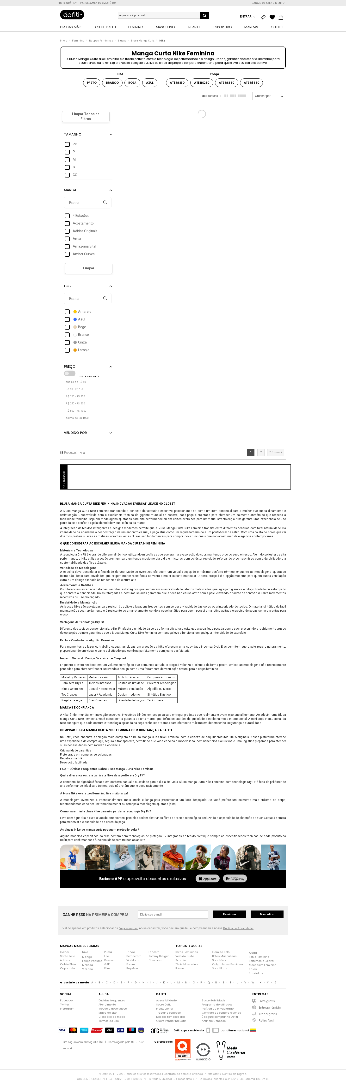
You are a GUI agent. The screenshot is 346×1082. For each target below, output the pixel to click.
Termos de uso (109, 1022)
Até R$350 (226, 84)
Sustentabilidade (213, 1001)
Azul (150, 84)
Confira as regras (234, 1075)
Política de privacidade (218, 1009)
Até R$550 (251, 84)
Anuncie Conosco (214, 1022)
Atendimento (107, 1005)
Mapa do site (108, 1014)
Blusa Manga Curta (142, 41)
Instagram (67, 1009)
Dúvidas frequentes (112, 1001)
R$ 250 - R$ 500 (75, 404)
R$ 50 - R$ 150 (74, 390)
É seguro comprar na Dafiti (220, 1018)
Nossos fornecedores (170, 1018)
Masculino (267, 915)
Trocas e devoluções (113, 1009)
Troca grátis (268, 1015)
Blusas (122, 41)
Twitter (64, 1005)
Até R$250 (201, 84)
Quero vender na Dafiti (171, 1022)
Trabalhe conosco (168, 1014)
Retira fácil (266, 1022)
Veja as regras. (128, 929)
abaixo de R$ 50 (76, 383)
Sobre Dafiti (164, 1005)
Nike (162, 41)
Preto (92, 84)
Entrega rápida (270, 1009)
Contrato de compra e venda (221, 1014)
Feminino (78, 41)
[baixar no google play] (235, 880)
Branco (112, 84)
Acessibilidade (166, 1001)
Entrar (246, 16)
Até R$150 (177, 84)
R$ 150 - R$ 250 (75, 397)
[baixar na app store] (208, 880)
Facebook (66, 1001)
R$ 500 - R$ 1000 (76, 412)
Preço (214, 75)
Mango (87, 958)
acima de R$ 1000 (77, 419)
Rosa (132, 84)
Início (63, 41)
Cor (120, 75)
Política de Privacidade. (238, 929)
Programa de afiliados (217, 1005)
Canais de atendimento (268, 3)
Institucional (164, 1009)
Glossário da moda (112, 1018)
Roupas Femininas (101, 41)
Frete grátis (267, 1002)
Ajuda (253, 954)
